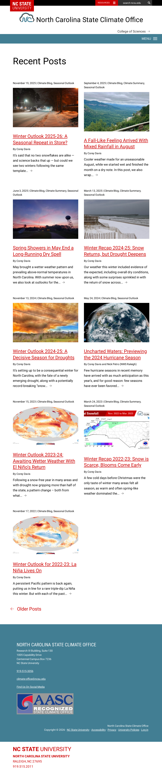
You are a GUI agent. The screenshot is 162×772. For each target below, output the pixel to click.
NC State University (78, 729)
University (42, 749)
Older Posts (29, 609)
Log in (144, 729)
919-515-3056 (25, 671)
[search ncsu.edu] (132, 3)
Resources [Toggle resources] (104, 3)
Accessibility (98, 729)
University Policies (128, 729)
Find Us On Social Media (31, 686)
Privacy (112, 729)
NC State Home (24, 2)
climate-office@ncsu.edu (31, 678)
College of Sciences (131, 31)
